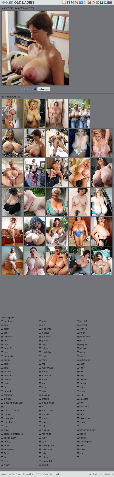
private (81, 348)
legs (42, 391)
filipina (5, 465)
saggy (81, 364)
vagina (81, 438)
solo (80, 403)
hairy (42, 344)
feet (4, 461)
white (81, 449)
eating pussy (8, 438)
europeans (7, 449)
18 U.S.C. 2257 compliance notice (46, 474)
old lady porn (46, 445)
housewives (46, 368)
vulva (81, 445)
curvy (5, 430)
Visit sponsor (43, 89)
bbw (4, 340)
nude (43, 438)
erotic (5, 445)
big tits (5, 360)
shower (82, 383)
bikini (5, 364)
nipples (44, 430)
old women (45, 449)
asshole (6, 336)
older (43, 453)
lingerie (44, 399)
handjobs (45, 352)
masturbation (47, 403)
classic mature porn (12, 403)
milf (42, 406)
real (80, 356)
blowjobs (7, 375)
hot (42, 364)
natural (43, 426)
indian (43, 371)
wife (80, 453)
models (44, 414)
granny (43, 340)
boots (5, 383)
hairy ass (45, 348)
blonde (6, 371)
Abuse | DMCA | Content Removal (16, 474)
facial (5, 453)
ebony (5, 441)
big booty (7, 356)
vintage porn (84, 441)
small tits (82, 399)
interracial (45, 375)
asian (5, 329)
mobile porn (46, 410)
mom (43, 418)
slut (80, 395)
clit (4, 406)
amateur (6, 321)
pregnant (82, 344)
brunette (6, 391)
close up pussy (10, 410)
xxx (80, 457)
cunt (4, 426)
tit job (81, 422)
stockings (83, 406)
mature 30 (45, 461)
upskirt (81, 434)
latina (43, 387)
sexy (80, 375)
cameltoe (7, 395)
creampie (7, 418)
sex (80, 371)
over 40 (44, 465)
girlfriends (45, 329)
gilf (42, 325)
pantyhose (83, 336)
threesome (83, 418)
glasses (44, 333)
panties (82, 333)
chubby (6, 399)
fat (3, 457)
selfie (81, 368)
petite (81, 340)
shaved (82, 379)
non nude (45, 434)
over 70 (82, 329)
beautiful (6, 348)
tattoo (81, 410)
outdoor (44, 457)
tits (79, 426)
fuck (42, 321)
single (81, 387)
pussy (81, 352)
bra (4, 387)
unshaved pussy (86, 430)
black (5, 368)
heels (43, 356)
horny (43, 360)
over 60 (82, 325)
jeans (43, 379)
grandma (45, 336)
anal (4, 325)
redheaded (83, 360)
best (4, 352)
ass (4, 333)
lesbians (44, 395)
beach (5, 344)
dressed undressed (12, 434)
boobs (5, 379)
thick (80, 414)
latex (42, 383)
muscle (44, 422)
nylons (43, 441)
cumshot (6, 422)
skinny (81, 391)
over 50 (82, 321)
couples (6, 414)
